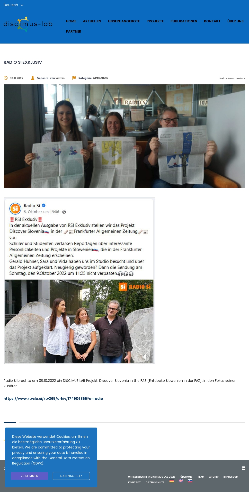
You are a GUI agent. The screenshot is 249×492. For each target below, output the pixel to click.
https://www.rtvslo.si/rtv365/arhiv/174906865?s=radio (53, 398)
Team (200, 477)
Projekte (155, 21)
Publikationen (183, 21)
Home (71, 21)
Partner (73, 31)
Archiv (214, 477)
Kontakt (212, 21)
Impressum (230, 477)
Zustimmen (29, 476)
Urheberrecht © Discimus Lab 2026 (152, 477)
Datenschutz (155, 482)
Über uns (235, 21)
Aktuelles (92, 21)
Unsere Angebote (124, 21)
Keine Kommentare (232, 78)
